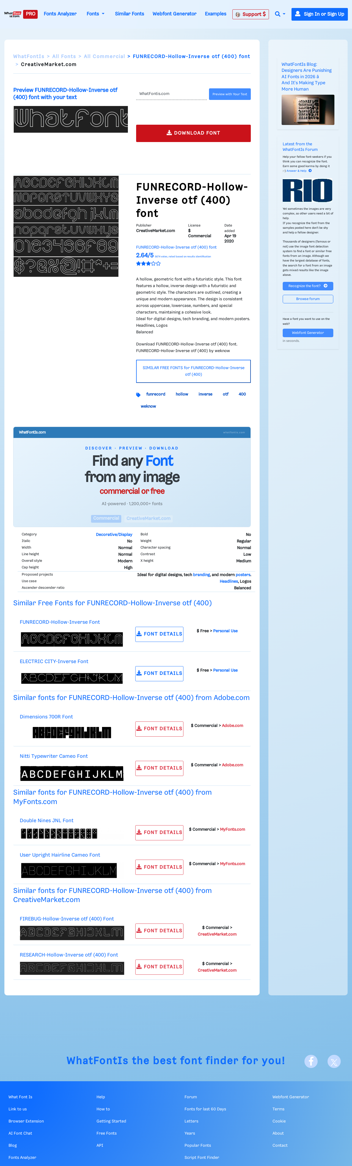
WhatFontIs (29, 56)
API (100, 1145)
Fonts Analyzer (60, 14)
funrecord (155, 394)
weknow (148, 406)
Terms (278, 1109)
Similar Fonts (129, 14)
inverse (205, 394)
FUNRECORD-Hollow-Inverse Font (60, 622)
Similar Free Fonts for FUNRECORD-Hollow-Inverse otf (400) (112, 603)
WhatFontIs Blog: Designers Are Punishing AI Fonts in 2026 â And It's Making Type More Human (307, 77)
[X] (334, 1061)
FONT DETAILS (159, 634)
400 (242, 394)
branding (201, 575)
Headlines (229, 581)
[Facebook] (311, 1061)
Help (101, 1097)
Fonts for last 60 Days (205, 1109)
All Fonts (64, 56)
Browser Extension (26, 1121)
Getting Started (111, 1121)
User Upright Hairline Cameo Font (60, 855)
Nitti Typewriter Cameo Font (54, 756)
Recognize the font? (308, 286)
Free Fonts (107, 1133)
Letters (191, 1121)
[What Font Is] (12, 14)
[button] (280, 14)
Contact (280, 1145)
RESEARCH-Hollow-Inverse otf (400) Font (69, 955)
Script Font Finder (202, 1158)
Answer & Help (299, 171)
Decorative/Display (114, 535)
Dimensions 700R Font (46, 717)
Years (190, 1133)
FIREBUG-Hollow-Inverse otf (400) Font (67, 919)
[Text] (171, 94)
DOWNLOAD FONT (193, 133)
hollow (182, 394)
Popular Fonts (198, 1145)
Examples (215, 14)
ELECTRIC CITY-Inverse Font (54, 661)
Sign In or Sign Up (319, 14)
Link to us (18, 1109)
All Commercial (104, 56)
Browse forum (308, 299)
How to (103, 1109)
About (278, 1133)
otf (225, 394)
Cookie (279, 1121)
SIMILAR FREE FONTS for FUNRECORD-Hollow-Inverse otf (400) (193, 371)
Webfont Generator (174, 14)
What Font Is (20, 1097)
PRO (30, 14)
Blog (13, 1145)
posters (243, 575)
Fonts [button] (93, 14)
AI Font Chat (20, 1133)
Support (250, 14)
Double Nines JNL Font (46, 820)
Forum (191, 1097)
